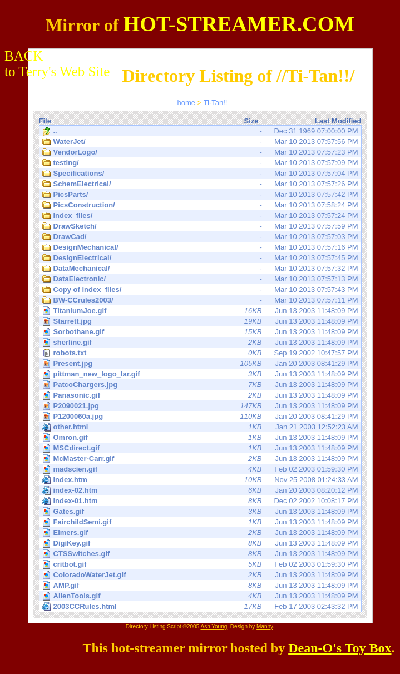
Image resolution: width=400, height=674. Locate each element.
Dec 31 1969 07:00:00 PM (200, 131)
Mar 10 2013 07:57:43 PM (200, 289)
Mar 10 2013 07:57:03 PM (200, 236)
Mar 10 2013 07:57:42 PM (200, 194)
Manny (264, 626)
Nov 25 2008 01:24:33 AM (200, 479)
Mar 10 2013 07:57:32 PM (200, 268)
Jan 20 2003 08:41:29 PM (201, 363)
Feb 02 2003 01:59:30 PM (201, 469)
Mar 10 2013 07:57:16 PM (200, 247)
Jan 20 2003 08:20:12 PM (200, 490)
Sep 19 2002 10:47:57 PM (200, 353)
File (45, 121)
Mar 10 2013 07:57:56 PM (200, 141)
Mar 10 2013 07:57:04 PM (200, 173)
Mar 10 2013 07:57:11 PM (200, 300)
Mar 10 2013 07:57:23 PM (200, 152)
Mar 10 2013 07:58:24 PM (200, 205)
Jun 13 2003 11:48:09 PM (201, 310)
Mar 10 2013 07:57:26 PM (200, 184)
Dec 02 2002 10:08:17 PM (200, 501)
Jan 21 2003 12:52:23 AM (200, 427)
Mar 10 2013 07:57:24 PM (200, 215)
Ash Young (213, 626)
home (186, 102)
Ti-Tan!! (216, 102)
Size (251, 121)
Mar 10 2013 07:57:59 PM (200, 226)
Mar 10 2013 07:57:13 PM (200, 279)
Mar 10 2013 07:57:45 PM (200, 258)
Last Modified (338, 121)
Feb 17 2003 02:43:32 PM (200, 606)
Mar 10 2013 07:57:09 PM (200, 162)
